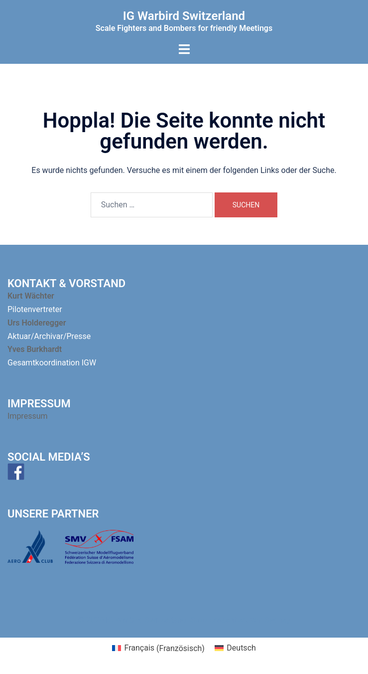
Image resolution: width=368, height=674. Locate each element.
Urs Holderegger (36, 323)
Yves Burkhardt (34, 349)
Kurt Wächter (30, 296)
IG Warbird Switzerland (184, 16)
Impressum (28, 416)
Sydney (277, 620)
